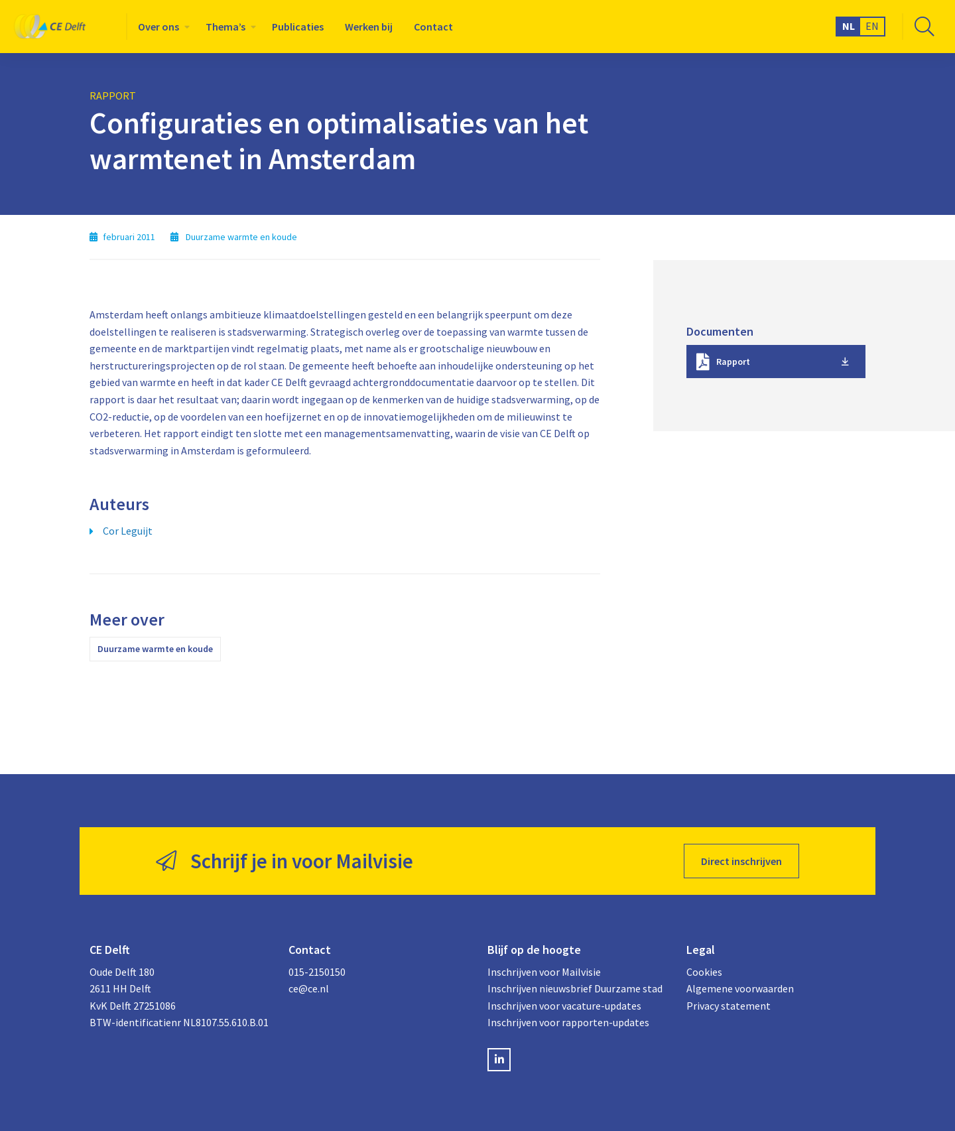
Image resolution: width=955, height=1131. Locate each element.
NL (848, 26)
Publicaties (298, 26)
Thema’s (225, 26)
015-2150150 (317, 971)
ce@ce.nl (308, 988)
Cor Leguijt (128, 530)
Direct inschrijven (741, 861)
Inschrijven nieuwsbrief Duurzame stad (575, 988)
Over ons (158, 26)
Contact (433, 26)
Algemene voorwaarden (740, 988)
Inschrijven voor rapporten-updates (568, 1022)
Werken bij (369, 26)
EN (872, 26)
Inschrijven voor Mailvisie (544, 971)
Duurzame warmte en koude (155, 649)
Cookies (704, 971)
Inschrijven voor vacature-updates (564, 1005)
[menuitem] (161, 26)
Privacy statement (728, 1005)
